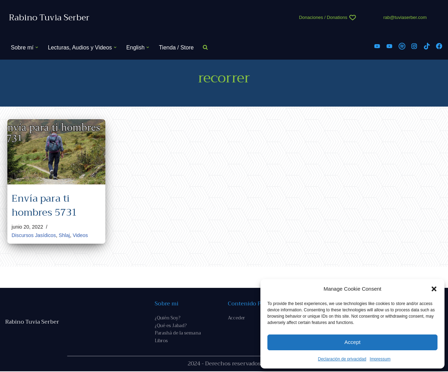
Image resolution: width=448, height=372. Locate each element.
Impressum (380, 359)
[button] (434, 288)
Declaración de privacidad (342, 359)
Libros (161, 341)
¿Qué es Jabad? (171, 326)
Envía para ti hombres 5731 (44, 205)
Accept (352, 342)
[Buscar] (206, 47)
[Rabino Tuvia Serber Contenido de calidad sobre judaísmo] (49, 18)
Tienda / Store (176, 47)
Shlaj (64, 235)
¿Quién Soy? (167, 318)
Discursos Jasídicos (34, 235)
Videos (80, 235)
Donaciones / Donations (323, 17)
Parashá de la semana (178, 334)
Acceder (236, 318)
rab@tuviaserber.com (405, 17)
